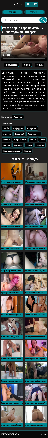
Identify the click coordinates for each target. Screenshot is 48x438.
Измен (33, 139)
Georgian (40, 145)
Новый (6, 139)
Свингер (7, 134)
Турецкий (19, 134)
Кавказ (27, 151)
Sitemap (44, 434)
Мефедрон (18, 128)
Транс (42, 139)
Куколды (18, 145)
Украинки (18, 117)
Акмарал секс (34, 134)
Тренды (12, 12)
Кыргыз (24, 4)
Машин (6, 145)
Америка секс (20, 139)
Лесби (6, 128)
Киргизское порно (10, 434)
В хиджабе (31, 128)
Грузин (29, 145)
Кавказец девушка (11, 151)
